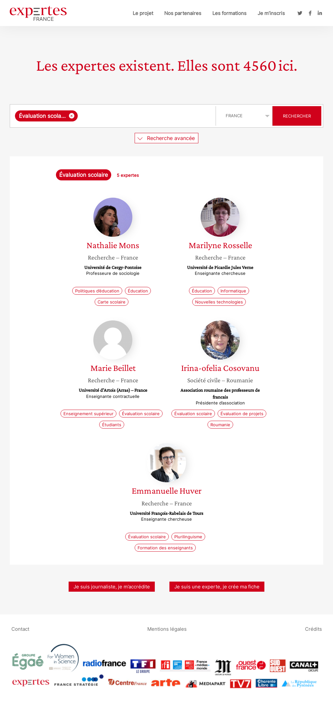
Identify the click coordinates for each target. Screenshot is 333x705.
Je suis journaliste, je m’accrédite (111, 587)
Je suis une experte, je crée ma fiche (217, 587)
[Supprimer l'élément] (71, 116)
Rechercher (297, 116)
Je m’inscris (271, 13)
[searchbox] (145, 116)
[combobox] (114, 116)
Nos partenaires (182, 13)
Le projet (143, 13)
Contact (20, 629)
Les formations (229, 13)
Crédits (313, 629)
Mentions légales (167, 629)
